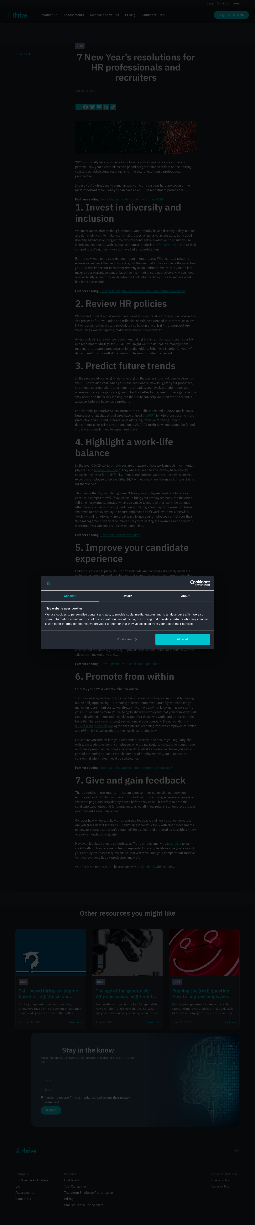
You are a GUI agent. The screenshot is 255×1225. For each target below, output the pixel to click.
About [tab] (185, 596)
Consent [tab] (70, 595)
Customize (127, 639)
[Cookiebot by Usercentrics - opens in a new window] (193, 583)
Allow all (183, 639)
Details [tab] (127, 596)
